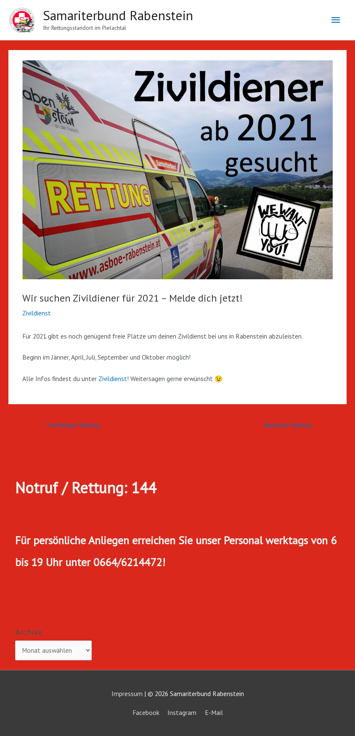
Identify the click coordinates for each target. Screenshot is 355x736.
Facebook (145, 712)
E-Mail (214, 712)
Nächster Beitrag (287, 427)
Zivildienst (36, 313)
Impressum (127, 693)
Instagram (181, 712)
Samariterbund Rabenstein (118, 15)
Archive (28, 632)
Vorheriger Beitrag (70, 425)
